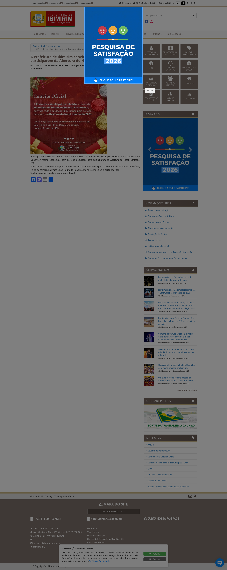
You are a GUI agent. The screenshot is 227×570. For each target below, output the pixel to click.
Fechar (150, 90)
